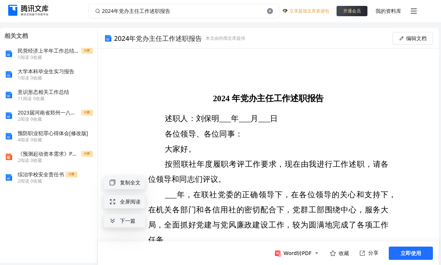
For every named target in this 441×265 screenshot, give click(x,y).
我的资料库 (388, 10)
